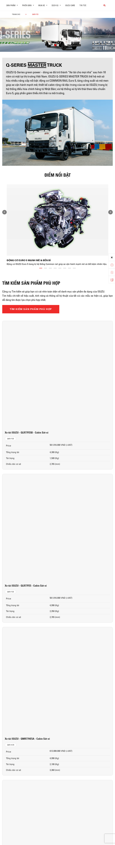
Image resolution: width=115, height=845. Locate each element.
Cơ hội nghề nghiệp (101, 761)
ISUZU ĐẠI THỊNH (101, 746)
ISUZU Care (70, 5)
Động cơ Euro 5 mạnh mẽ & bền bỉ (29, 260)
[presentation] (8, 34)
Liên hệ (96, 766)
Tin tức (83, 5)
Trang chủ (16, 14)
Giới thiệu (97, 751)
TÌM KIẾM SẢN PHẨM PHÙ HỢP (31, 309)
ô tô (7, 751)
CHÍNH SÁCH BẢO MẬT (15, 827)
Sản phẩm (11, 746)
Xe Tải (8, 756)
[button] (55, 45)
